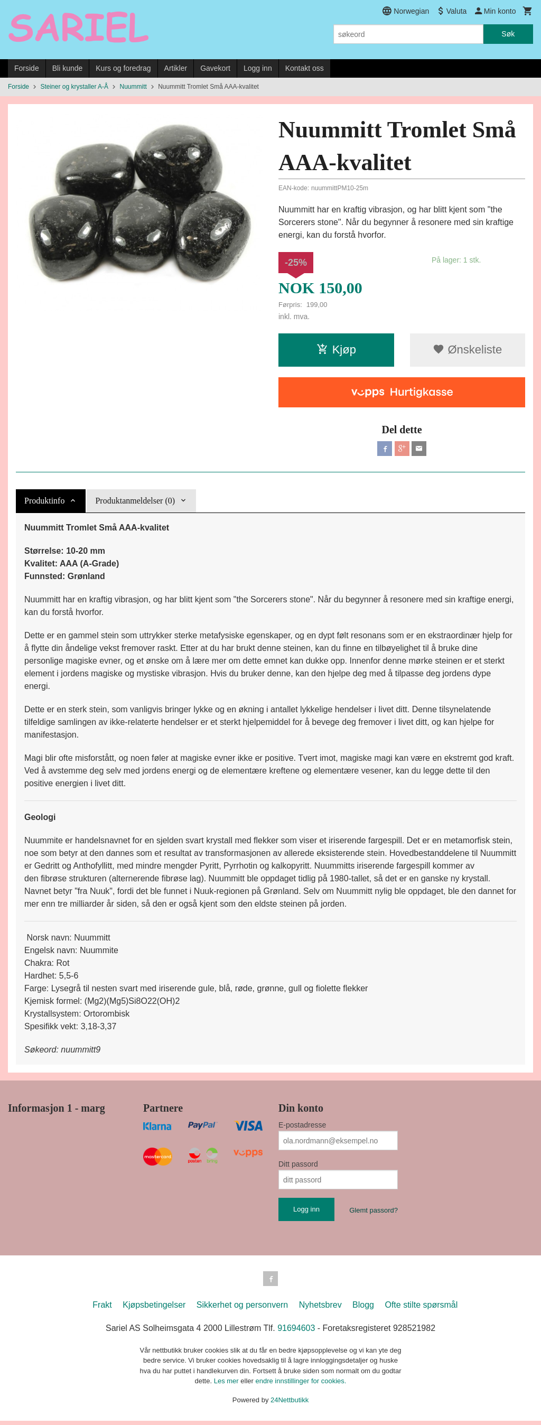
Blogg (363, 1309)
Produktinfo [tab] (44, 502)
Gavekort (215, 68)
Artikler (176, 68)
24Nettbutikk (289, 1404)
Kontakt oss (304, 68)
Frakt (101, 1309)
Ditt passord (298, 1166)
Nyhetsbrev (320, 1309)
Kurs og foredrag (123, 68)
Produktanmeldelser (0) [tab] (135, 502)
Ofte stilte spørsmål (421, 1309)
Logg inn (258, 68)
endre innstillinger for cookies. (300, 1385)
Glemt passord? (373, 1212)
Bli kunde (67, 68)
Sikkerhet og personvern (242, 1309)
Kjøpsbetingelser (154, 1309)
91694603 (296, 1332)
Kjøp (336, 349)
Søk (508, 34)
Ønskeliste (467, 349)
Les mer (227, 1385)
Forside (26, 68)
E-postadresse (302, 1127)
